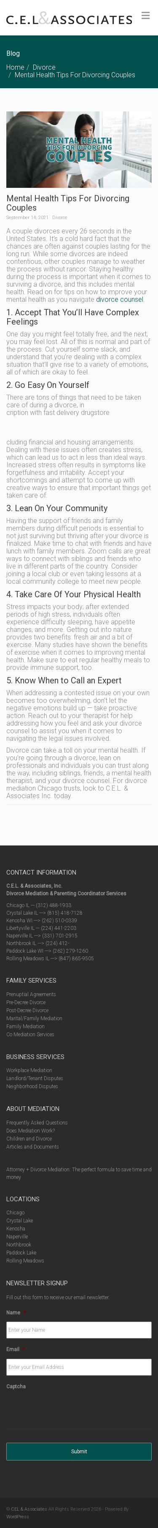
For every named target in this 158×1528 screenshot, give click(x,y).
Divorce (44, 67)
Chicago (15, 1213)
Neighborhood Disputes (32, 1086)
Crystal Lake (19, 1221)
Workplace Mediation (29, 1070)
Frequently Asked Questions (37, 1123)
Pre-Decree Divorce (26, 1002)
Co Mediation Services (30, 1035)
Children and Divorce (29, 1139)
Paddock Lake (21, 1253)
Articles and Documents (32, 1147)
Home (15, 67)
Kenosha (15, 1229)
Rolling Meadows (25, 1261)
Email (15, 1349)
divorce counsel (119, 299)
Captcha (16, 1387)
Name (16, 1313)
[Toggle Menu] (145, 15)
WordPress (17, 1517)
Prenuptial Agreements (31, 994)
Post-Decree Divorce (27, 1010)
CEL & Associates (29, 1509)
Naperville (17, 1237)
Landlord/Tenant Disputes (34, 1078)
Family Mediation (25, 1027)
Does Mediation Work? (30, 1131)
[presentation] (70, 1412)
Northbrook (18, 1245)
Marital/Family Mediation (34, 1018)
